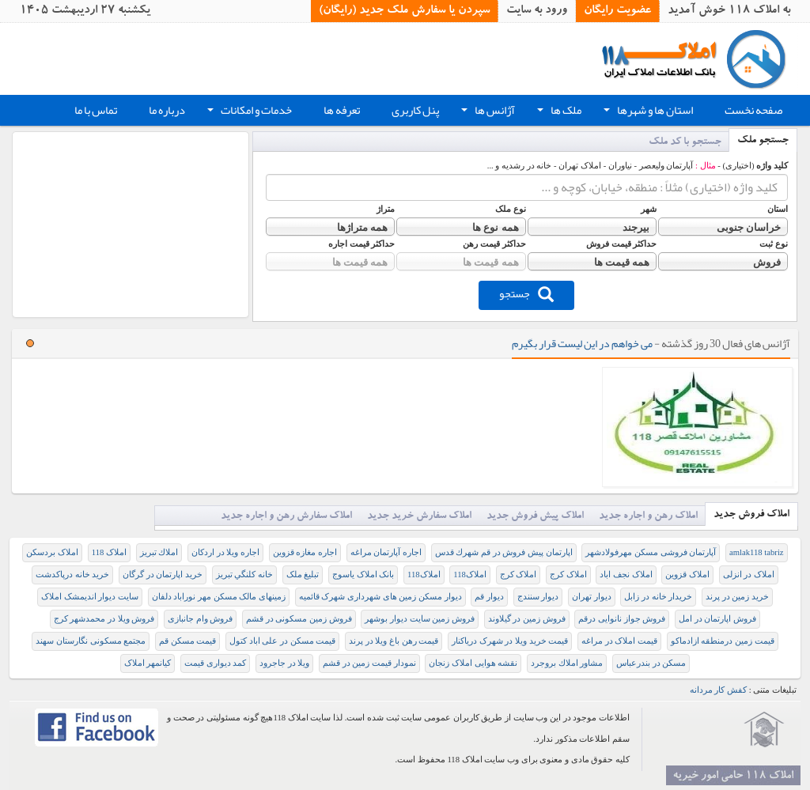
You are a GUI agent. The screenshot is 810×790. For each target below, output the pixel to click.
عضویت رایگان (617, 11)
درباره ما (167, 110)
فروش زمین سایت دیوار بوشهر (420, 618)
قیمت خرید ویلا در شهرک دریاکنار (510, 641)
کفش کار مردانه (718, 690)
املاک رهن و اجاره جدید (648, 517)
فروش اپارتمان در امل (717, 618)
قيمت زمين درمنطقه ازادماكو (722, 641)
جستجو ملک (763, 141)
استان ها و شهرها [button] (646, 112)
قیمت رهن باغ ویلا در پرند (393, 641)
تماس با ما (95, 110)
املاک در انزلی (748, 574)
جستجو (526, 293)
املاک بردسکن (52, 552)
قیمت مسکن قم (187, 641)
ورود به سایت (536, 11)
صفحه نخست (753, 110)
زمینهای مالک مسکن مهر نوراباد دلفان (219, 596)
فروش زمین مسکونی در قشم (299, 618)
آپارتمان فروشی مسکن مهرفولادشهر (650, 552)
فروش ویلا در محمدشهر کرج (104, 618)
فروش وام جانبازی (200, 618)
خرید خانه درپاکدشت (72, 574)
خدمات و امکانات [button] (248, 112)
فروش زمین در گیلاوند (527, 618)
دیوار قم (489, 596)
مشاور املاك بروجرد (567, 663)
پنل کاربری (415, 110)
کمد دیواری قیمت (215, 663)
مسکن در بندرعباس (651, 663)
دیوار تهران (591, 596)
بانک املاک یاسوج (363, 574)
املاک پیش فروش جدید (535, 517)
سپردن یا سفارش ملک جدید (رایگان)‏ (404, 11)
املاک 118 (109, 552)
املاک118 (469, 574)
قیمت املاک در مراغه (619, 641)
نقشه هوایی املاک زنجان (473, 663)
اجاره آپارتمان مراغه (386, 552)
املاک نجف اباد (626, 574)
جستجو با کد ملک (685, 143)
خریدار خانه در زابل (658, 596)
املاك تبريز (159, 552)
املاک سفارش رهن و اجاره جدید (286, 517)
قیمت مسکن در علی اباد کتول (282, 641)
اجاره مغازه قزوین (305, 552)
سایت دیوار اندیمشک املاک (89, 596)
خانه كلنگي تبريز (244, 574)
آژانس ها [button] (486, 112)
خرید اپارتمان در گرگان (162, 574)
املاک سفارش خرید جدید (419, 517)
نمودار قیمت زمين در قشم (369, 663)
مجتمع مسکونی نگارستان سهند (91, 641)
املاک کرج (568, 574)
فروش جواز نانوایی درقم (621, 618)
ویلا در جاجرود (284, 663)
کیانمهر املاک (148, 663)
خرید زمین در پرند (737, 596)
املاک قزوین (687, 574)
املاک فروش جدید (751, 515)
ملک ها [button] (557, 112)
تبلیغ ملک (303, 574)
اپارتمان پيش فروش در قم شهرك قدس (504, 552)
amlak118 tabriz (756, 552)
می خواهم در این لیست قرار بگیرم (582, 343)
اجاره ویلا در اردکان (225, 552)
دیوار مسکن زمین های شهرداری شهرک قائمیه (380, 596)
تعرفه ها (342, 110)
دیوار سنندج (538, 596)
